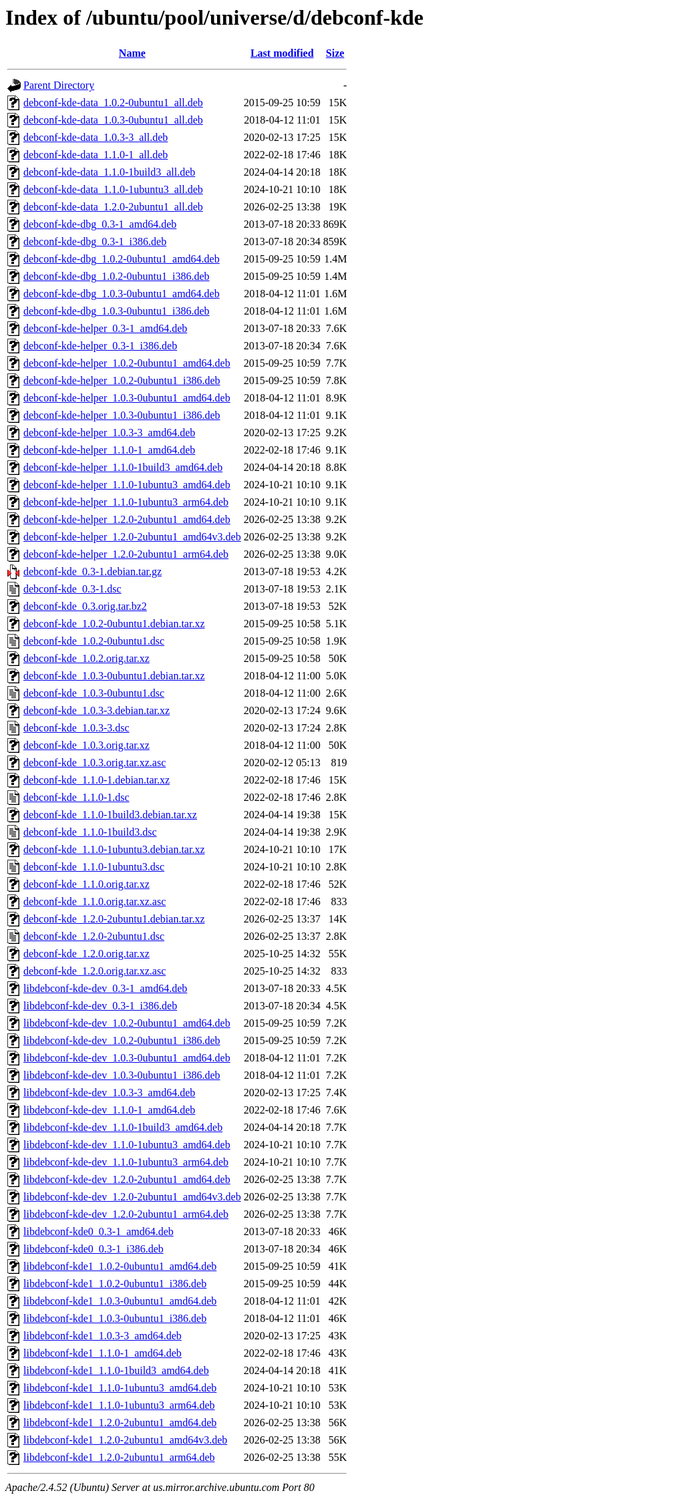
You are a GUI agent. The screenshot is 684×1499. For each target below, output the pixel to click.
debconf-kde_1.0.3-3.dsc (76, 727)
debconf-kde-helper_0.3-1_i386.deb (100, 345)
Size (335, 53)
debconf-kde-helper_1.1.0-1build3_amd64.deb (122, 467)
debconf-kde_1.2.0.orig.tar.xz (86, 953)
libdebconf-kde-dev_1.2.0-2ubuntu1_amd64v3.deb (132, 1196)
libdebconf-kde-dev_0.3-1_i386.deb (100, 1005)
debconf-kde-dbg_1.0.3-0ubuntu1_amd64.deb (121, 293)
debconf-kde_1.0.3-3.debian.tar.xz (96, 710)
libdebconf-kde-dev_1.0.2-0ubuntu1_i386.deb (121, 1040)
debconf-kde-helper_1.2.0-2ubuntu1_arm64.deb (125, 554)
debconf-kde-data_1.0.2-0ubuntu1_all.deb (113, 102)
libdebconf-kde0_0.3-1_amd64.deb (98, 1231)
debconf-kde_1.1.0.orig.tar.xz (86, 884)
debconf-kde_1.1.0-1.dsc (76, 797)
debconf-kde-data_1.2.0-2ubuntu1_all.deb (113, 206)
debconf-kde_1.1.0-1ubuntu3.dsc (93, 866)
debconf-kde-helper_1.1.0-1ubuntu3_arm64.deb (125, 502)
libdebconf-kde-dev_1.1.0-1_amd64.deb (109, 1110)
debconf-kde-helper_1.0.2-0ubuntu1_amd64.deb (126, 363)
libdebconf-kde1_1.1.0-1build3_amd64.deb (116, 1370)
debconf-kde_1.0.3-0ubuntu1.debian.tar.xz (113, 675)
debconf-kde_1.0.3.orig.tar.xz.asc (94, 762)
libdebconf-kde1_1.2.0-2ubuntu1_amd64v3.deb (125, 1440)
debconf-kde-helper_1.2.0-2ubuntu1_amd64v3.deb (132, 536)
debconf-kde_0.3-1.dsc (72, 589)
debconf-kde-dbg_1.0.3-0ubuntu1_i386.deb (116, 311)
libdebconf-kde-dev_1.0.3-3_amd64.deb (109, 1092)
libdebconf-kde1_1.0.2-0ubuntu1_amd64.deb (119, 1266)
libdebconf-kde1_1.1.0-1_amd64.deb (102, 1353)
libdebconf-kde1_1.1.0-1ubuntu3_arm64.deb (119, 1405)
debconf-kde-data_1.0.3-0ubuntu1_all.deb (113, 120)
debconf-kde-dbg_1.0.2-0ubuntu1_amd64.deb (121, 259)
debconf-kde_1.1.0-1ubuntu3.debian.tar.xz (113, 849)
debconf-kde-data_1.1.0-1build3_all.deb (109, 172)
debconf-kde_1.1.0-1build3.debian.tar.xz (110, 814)
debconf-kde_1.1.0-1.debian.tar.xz (96, 780)
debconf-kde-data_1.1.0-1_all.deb (95, 154)
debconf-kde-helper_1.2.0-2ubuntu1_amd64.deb (126, 519)
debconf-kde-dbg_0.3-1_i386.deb (94, 241)
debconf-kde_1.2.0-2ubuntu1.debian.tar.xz (113, 919)
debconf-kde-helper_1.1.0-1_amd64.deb (109, 450)
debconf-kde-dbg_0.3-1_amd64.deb (99, 224)
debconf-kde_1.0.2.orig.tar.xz (86, 658)
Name (132, 53)
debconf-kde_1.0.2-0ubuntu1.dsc (93, 641)
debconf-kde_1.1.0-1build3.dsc (90, 832)
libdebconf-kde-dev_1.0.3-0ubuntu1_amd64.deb (126, 1057)
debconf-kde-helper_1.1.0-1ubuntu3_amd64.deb (126, 484)
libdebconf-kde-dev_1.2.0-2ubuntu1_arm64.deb (125, 1214)
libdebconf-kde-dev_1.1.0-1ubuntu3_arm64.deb (125, 1162)
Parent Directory (58, 85)
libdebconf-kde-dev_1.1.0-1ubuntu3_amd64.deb (126, 1144)
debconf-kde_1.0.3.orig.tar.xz (86, 745)
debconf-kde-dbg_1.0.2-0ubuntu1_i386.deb (116, 276)
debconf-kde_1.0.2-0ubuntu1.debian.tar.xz (113, 623)
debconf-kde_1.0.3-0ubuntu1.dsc (93, 693)
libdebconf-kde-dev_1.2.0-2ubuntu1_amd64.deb (126, 1179)
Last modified (282, 53)
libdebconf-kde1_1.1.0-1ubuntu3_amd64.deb (119, 1387)
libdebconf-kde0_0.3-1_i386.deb (93, 1249)
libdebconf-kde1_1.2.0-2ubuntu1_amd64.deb (119, 1422)
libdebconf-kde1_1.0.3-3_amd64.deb (102, 1335)
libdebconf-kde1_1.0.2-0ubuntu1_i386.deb (114, 1283)
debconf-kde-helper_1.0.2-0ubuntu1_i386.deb (121, 380)
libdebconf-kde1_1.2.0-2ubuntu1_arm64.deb (119, 1457)
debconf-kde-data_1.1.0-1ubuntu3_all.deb (113, 189)
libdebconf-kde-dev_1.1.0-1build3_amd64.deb (122, 1127)
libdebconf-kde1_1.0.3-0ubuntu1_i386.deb (114, 1318)
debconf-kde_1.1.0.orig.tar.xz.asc (94, 901)
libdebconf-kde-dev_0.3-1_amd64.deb (105, 988)
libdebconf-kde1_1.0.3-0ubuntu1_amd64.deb (119, 1301)
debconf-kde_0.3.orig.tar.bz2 (85, 606)
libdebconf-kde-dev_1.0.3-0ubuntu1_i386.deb (121, 1075)
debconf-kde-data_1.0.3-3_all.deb (95, 137)
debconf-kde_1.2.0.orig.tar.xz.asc (94, 971)
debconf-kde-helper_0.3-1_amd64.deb (105, 328)
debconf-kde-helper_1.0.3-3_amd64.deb (109, 432)
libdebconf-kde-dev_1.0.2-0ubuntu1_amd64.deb (126, 1023)
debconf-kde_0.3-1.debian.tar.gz (92, 571)
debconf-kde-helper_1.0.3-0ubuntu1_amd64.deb (126, 397)
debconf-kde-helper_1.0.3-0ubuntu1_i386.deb (121, 415)
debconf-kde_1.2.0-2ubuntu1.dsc (93, 936)
